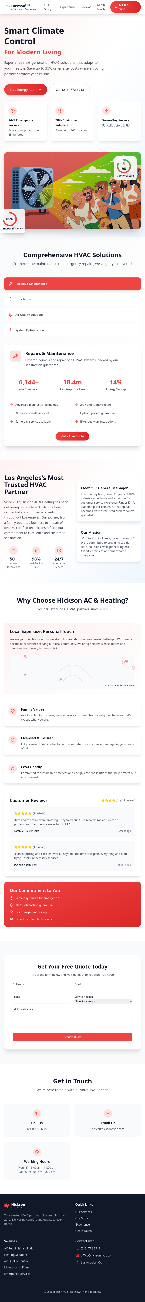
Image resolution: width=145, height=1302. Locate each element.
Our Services (30, 7)
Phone (16, 996)
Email (78, 984)
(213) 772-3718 (37, 1129)
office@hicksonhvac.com (108, 1129)
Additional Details (23, 1009)
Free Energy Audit (26, 90)
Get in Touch (101, 7)
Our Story (47, 7)
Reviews (86, 7)
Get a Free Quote (72, 436)
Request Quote (72, 1037)
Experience (67, 7)
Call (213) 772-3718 (70, 90)
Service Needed (84, 996)
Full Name (19, 984)
